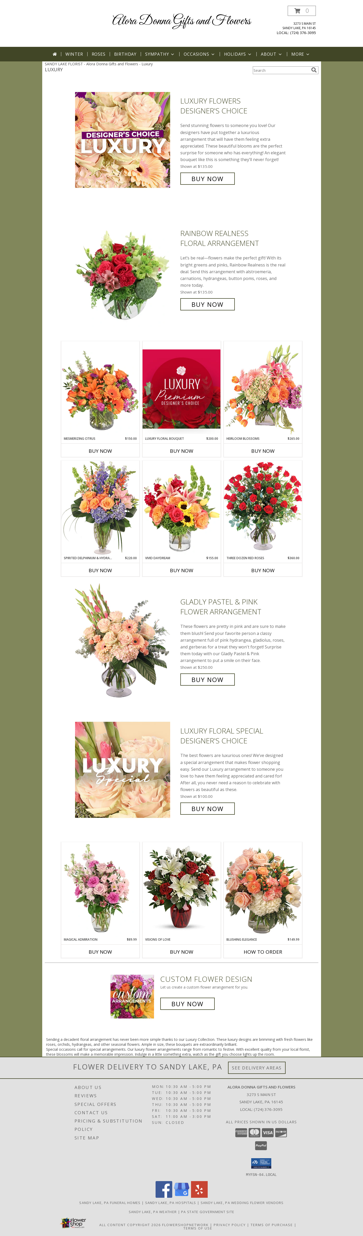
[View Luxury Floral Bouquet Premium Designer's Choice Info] (182, 388)
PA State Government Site (207, 1211)
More (300, 54)
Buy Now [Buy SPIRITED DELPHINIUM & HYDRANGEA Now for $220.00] (100, 570)
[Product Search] (281, 70)
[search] (314, 70)
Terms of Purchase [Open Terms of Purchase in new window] (272, 1224)
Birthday (125, 54)
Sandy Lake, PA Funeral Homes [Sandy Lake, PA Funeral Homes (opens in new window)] (109, 1202)
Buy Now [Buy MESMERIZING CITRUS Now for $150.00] (100, 451)
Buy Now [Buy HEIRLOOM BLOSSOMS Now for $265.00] (263, 451)
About (272, 54)
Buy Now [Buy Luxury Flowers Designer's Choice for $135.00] (208, 178)
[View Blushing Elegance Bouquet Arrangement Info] (263, 889)
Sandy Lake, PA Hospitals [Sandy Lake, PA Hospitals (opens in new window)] (170, 1202)
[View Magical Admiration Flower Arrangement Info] (100, 889)
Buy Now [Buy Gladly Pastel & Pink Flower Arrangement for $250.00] (208, 679)
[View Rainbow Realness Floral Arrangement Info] (126, 268)
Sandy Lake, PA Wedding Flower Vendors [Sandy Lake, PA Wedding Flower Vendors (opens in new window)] (242, 1202)
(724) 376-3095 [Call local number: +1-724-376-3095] (303, 32)
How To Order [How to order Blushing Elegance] (263, 951)
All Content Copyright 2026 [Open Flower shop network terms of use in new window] (130, 1224)
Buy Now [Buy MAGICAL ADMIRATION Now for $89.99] (100, 951)
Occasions (199, 54)
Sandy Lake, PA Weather (153, 1211)
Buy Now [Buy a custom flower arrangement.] (187, 1003)
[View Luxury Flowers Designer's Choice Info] (126, 139)
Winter (74, 54)
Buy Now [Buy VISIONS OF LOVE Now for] (181, 951)
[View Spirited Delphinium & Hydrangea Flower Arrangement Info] (100, 508)
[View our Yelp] (199, 1196)
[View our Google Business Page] (181, 1196)
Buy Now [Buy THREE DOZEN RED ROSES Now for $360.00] (263, 570)
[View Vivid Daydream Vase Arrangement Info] (182, 508)
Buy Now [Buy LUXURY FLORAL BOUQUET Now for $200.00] (181, 451)
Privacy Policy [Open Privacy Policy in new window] (230, 1224)
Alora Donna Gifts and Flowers (181, 21)
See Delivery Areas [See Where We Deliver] (257, 1068)
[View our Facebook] (164, 1196)
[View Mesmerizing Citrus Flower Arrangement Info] (100, 388)
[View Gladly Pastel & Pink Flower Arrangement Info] (126, 640)
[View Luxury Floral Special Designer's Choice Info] (126, 769)
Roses (99, 54)
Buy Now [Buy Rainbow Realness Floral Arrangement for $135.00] (208, 304)
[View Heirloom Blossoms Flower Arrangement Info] (263, 388)
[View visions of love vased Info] (182, 889)
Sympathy (160, 54)
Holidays (238, 54)
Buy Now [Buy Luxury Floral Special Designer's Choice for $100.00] (208, 808)
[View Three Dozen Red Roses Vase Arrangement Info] (263, 508)
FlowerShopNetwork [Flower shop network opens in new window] (185, 1224)
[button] (302, 11)
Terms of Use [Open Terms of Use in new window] (197, 1228)
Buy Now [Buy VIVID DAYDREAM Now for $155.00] (181, 570)
